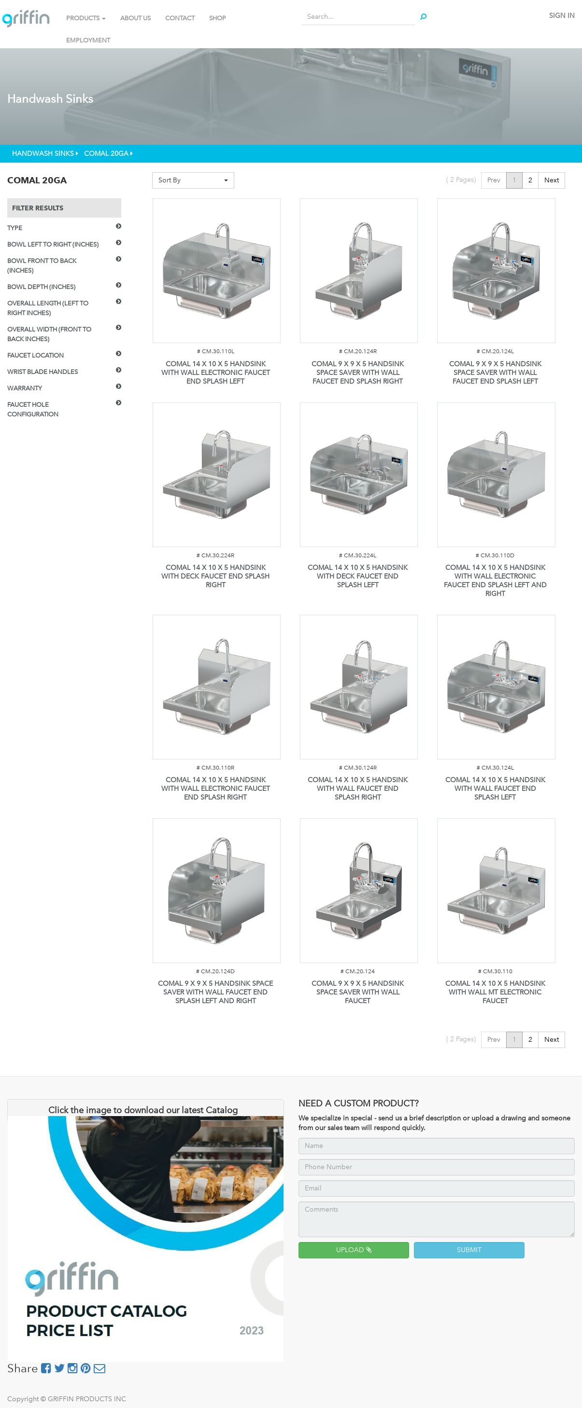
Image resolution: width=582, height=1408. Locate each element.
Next (551, 180)
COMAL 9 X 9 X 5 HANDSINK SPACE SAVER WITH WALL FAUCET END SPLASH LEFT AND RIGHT (215, 992)
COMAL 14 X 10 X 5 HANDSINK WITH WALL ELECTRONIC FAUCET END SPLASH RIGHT (215, 788)
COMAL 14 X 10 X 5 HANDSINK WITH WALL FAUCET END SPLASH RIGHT (358, 788)
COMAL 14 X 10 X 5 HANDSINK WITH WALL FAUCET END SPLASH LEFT (495, 788)
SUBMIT (469, 1250)
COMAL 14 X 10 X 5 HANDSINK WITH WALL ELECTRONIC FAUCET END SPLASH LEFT (215, 373)
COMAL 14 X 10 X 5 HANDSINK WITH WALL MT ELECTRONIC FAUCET (495, 992)
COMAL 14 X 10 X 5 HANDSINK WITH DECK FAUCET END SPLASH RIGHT (215, 576)
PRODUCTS (86, 18)
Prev (493, 180)
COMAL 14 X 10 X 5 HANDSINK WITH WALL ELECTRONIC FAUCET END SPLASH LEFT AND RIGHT (495, 581)
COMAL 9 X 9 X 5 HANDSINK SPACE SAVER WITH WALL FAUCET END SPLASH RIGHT (358, 373)
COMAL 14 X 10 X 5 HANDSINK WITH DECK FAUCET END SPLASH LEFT (358, 576)
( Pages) (461, 180)
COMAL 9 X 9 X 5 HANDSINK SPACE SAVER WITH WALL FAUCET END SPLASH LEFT (495, 373)
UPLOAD (353, 1250)
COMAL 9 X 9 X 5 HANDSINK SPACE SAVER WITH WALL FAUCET (358, 992)
